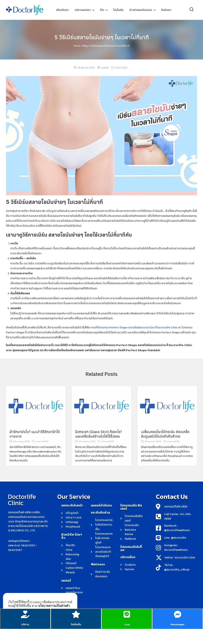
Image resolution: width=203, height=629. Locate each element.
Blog (85, 45)
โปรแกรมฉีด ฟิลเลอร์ (131, 507)
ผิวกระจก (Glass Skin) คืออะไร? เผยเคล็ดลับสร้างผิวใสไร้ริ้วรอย (98, 441)
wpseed (105, 67)
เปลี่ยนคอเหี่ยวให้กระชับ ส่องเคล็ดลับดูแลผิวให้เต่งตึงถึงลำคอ (165, 441)
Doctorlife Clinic (167, 335)
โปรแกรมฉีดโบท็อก (131, 548)
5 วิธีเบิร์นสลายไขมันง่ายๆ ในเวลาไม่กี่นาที (101, 36)
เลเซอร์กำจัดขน (101, 505)
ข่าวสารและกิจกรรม (140, 10)
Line (127, 624)
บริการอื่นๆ (127, 557)
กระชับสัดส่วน (100, 512)
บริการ (25, 624)
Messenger (177, 624)
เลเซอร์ (66, 580)
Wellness (98, 564)
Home (77, 45)
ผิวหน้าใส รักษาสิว (71, 536)
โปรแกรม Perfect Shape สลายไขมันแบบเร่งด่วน (126, 335)
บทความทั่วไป (121, 67)
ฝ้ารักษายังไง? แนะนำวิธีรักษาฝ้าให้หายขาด (35, 441)
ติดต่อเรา (166, 10)
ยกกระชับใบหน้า (72, 505)
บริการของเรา (83, 10)
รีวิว (102, 10)
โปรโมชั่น (76, 624)
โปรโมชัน (118, 10)
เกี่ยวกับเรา (62, 10)
